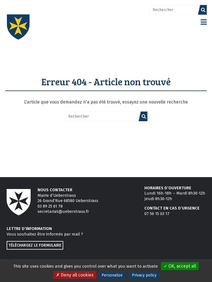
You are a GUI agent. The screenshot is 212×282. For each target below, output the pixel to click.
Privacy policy (144, 275)
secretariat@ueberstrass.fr (63, 211)
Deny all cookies (75, 275)
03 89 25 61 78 (50, 206)
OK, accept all (180, 266)
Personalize (112, 275)
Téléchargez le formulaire (35, 245)
